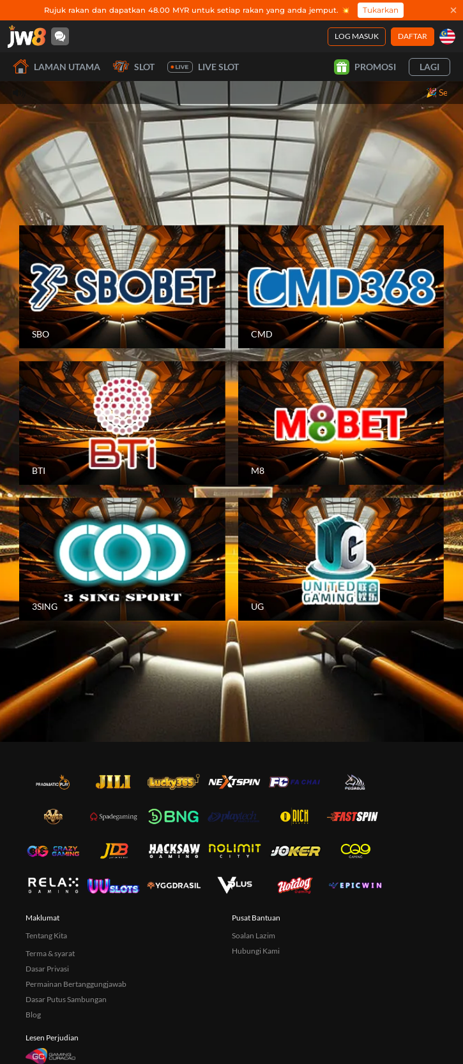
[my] (447, 37)
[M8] (341, 423)
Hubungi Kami (256, 951)
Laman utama (56, 67)
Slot (134, 67)
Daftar (412, 36)
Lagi (429, 66)
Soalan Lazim (253, 935)
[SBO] (122, 287)
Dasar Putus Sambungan (66, 999)
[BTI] (122, 423)
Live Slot (203, 67)
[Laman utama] (27, 36)
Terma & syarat (50, 953)
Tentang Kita (46, 935)
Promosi (365, 67)
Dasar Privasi (47, 968)
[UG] (341, 559)
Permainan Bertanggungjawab (76, 984)
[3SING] (122, 559)
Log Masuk (357, 36)
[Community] (60, 36)
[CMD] (341, 287)
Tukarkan (380, 10)
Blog (33, 1014)
